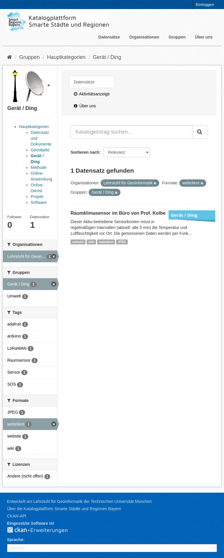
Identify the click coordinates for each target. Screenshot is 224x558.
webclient (106, 242)
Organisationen (144, 37)
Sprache (15, 539)
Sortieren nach (85, 152)
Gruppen (177, 37)
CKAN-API (16, 516)
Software (39, 202)
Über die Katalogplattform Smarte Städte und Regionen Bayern (64, 508)
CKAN (42, 530)
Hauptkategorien (66, 57)
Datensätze (109, 37)
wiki (91, 242)
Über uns (204, 37)
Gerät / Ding (107, 57)
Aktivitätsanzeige (92, 94)
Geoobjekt (40, 150)
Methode (38, 167)
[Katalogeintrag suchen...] (131, 132)
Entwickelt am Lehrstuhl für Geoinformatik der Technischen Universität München (79, 501)
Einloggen (205, 4)
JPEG (122, 242)
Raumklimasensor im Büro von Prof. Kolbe (118, 213)
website (78, 242)
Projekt (37, 196)
